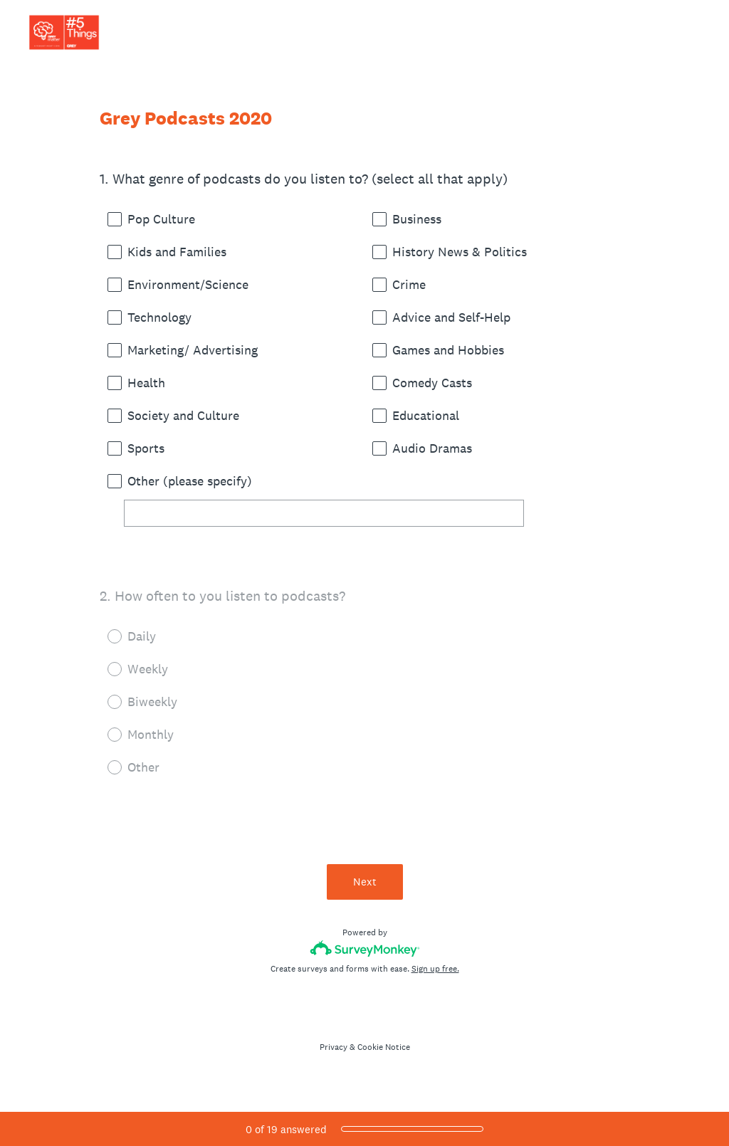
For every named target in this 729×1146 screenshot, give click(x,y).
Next (365, 881)
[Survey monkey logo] (365, 948)
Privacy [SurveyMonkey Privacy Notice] (333, 1047)
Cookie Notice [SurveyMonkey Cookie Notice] (383, 1047)
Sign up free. (435, 968)
